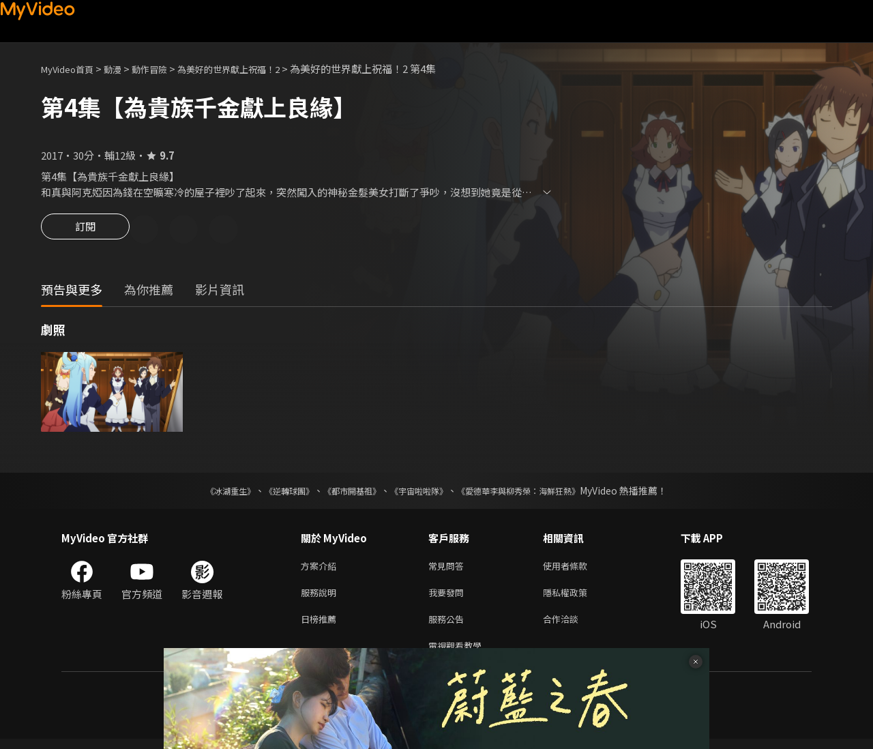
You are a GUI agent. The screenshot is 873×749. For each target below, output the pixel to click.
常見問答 (448, 568)
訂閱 (85, 230)
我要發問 (448, 597)
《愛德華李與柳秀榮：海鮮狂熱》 (536, 492)
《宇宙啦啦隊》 (421, 492)
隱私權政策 (576, 597)
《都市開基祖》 (345, 492)
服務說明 (321, 597)
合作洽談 (571, 626)
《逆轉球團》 (273, 492)
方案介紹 (321, 568)
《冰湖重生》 (206, 492)
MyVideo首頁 (72, 68)
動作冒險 (164, 68)
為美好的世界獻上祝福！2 (254, 68)
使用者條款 (576, 568)
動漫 (123, 68)
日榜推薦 (321, 626)
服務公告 (448, 626)
